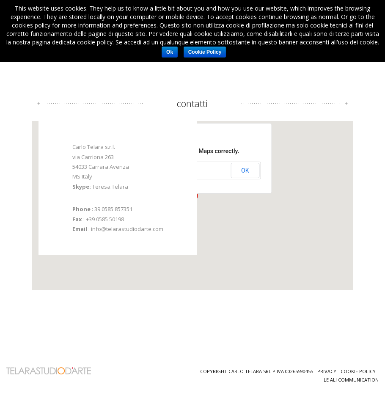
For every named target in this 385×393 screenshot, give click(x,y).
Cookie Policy (358, 369)
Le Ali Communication (351, 378)
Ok (169, 52)
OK (245, 169)
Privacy (326, 369)
